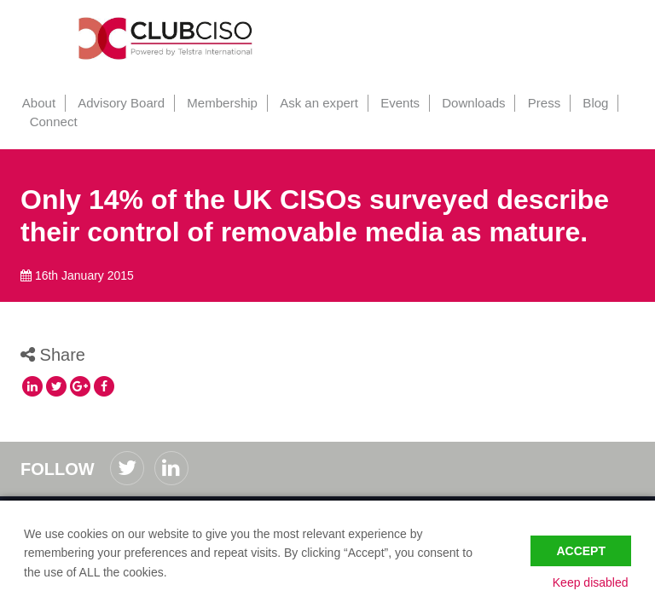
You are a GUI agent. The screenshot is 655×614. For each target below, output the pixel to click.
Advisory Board (118, 102)
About (37, 102)
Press (535, 102)
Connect (53, 121)
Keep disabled (593, 582)
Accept (581, 547)
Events (394, 102)
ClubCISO (170, 38)
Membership (218, 102)
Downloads (465, 102)
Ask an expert (314, 102)
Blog (586, 102)
